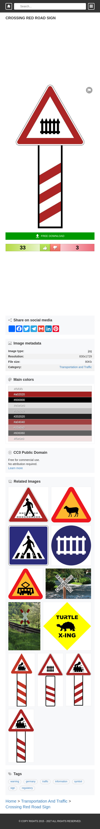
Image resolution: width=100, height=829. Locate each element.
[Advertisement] (49, 56)
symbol (78, 781)
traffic (45, 781)
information (61, 781)
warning (14, 781)
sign (12, 788)
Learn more (15, 468)
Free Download (50, 236)
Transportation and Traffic (75, 367)
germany (30, 781)
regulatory (27, 788)
